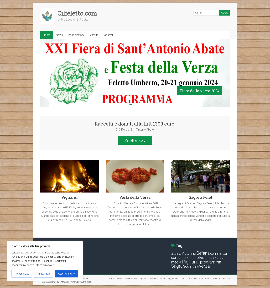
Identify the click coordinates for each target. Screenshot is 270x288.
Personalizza (22, 273)
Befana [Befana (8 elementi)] (203, 253)
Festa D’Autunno (188, 278)
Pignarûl (69, 197)
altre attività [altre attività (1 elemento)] (176, 254)
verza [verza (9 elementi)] (204, 266)
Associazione (76, 35)
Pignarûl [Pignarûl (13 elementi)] (191, 262)
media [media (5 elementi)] (176, 262)
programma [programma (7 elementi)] (210, 262)
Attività (94, 35)
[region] (45, 261)
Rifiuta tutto (43, 273)
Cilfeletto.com (77, 13)
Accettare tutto (66, 273)
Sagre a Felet (200, 197)
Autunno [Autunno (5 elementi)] (189, 253)
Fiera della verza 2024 (200, 90)
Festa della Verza (135, 197)
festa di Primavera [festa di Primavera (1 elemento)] (216, 258)
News (59, 35)
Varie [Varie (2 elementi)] (196, 266)
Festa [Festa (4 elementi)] (203, 258)
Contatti (108, 35)
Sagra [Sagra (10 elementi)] (177, 266)
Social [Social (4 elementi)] (187, 266)
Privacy (226, 278)
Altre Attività (204, 278)
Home (46, 35)
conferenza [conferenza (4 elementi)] (218, 254)
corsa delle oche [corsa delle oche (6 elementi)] (185, 257)
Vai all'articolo (135, 140)
